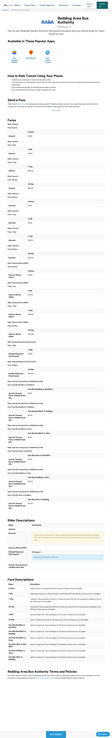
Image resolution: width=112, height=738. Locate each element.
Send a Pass (21, 104)
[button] (18, 5)
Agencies (5, 10)
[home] (8, 5)
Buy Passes (56, 734)
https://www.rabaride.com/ (44, 678)
